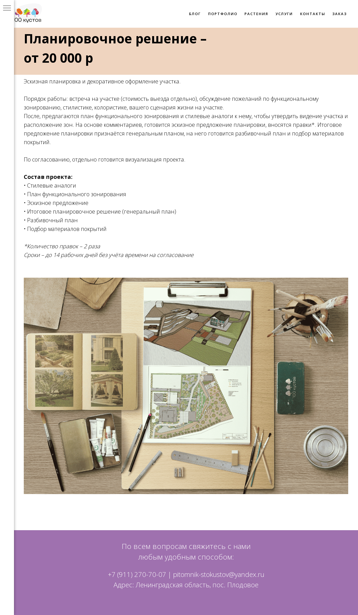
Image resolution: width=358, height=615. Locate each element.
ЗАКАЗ (339, 13)
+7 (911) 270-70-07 (137, 574)
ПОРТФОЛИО (222, 13)
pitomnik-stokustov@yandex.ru (218, 574)
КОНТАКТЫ (312, 13)
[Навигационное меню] (7, 8)
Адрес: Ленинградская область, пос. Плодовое (186, 584)
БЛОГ (195, 13)
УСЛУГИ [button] (284, 13)
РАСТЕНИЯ (256, 13)
